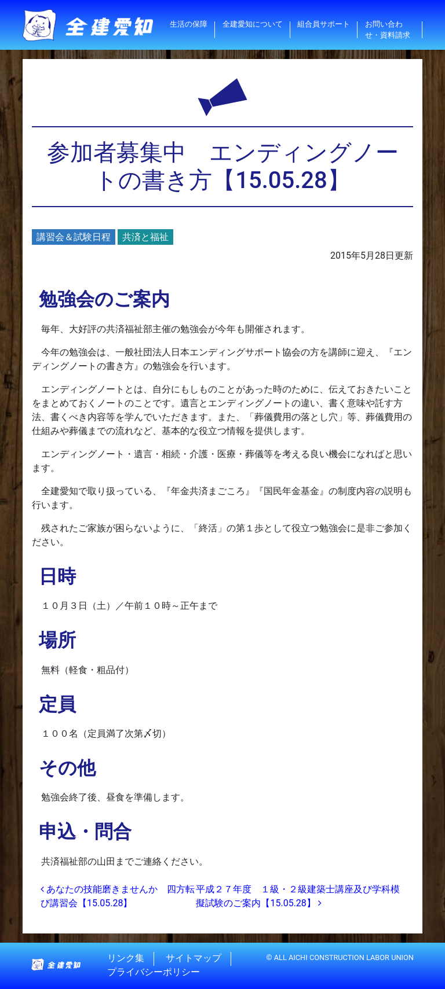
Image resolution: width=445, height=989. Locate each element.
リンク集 (125, 958)
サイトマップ (193, 958)
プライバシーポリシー (153, 972)
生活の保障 (188, 24)
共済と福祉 (145, 236)
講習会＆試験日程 (74, 236)
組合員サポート (323, 24)
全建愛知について (252, 24)
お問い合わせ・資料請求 (387, 29)
